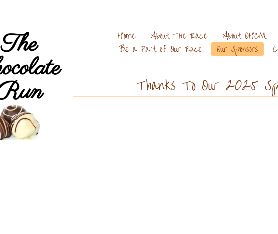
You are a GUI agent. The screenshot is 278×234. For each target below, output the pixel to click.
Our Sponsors (237, 49)
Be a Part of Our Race (160, 49)
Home (126, 35)
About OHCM (244, 35)
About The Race (178, 35)
